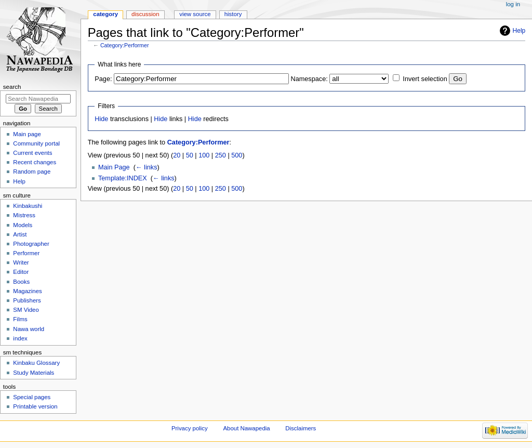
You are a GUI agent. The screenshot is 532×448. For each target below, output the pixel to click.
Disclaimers (300, 428)
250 (220, 155)
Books (21, 282)
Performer (26, 253)
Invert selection (425, 79)
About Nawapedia (246, 428)
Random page (31, 171)
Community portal (36, 143)
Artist (19, 234)
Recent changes (34, 162)
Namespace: (309, 79)
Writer (21, 262)
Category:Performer (124, 45)
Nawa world (28, 329)
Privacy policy (189, 428)
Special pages (31, 397)
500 (236, 155)
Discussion (145, 14)
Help (519, 30)
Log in (513, 4)
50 (189, 155)
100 (203, 155)
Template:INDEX (122, 178)
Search (12, 87)
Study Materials (33, 373)
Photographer (31, 244)
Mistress (24, 215)
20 (176, 155)
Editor (21, 272)
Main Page (114, 167)
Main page (27, 134)
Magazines (27, 291)
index (20, 338)
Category (105, 14)
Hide (101, 119)
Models (22, 225)
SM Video (25, 310)
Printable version (35, 406)
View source (194, 14)
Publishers (27, 300)
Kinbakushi (27, 206)
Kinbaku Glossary (36, 363)
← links (146, 167)
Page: (103, 79)
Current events (32, 153)
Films (20, 319)
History (233, 14)
